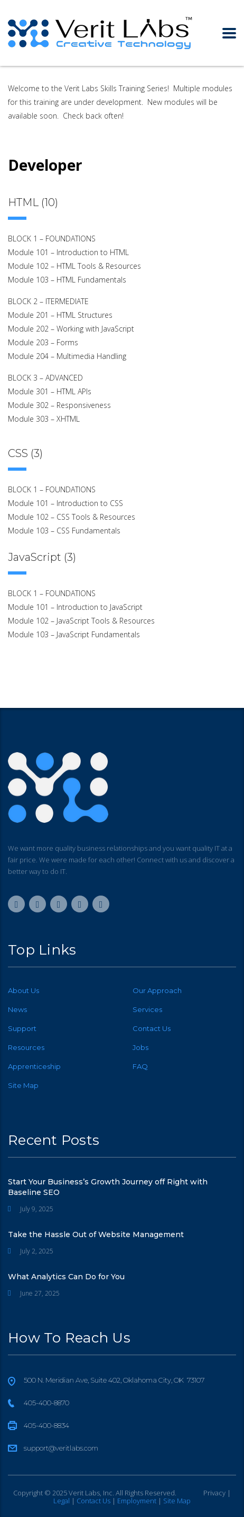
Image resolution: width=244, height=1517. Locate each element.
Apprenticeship (34, 1066)
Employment (136, 1500)
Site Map (23, 1085)
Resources (26, 1047)
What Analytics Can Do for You (66, 1276)
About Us (23, 990)
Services (147, 1009)
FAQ (140, 1066)
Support (22, 1028)
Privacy (214, 1492)
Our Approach (157, 990)
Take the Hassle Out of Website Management (96, 1234)
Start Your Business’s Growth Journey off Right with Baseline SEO (108, 1187)
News (17, 1009)
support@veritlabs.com (61, 1448)
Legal (61, 1500)
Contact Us (152, 1028)
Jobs (140, 1047)
